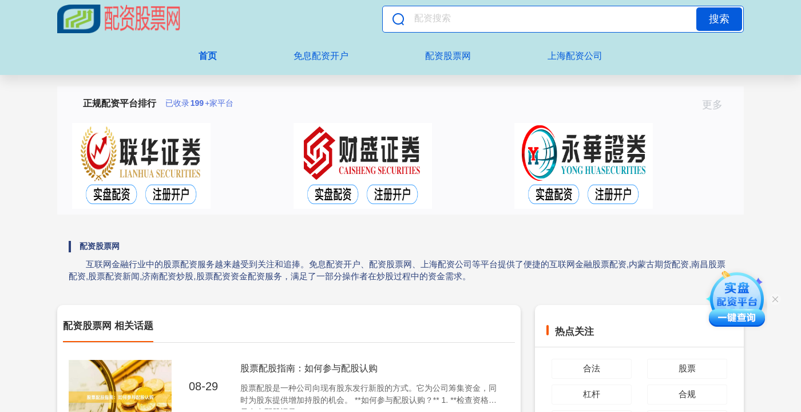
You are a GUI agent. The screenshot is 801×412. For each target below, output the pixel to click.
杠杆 (591, 394)
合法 (591, 368)
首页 (208, 56)
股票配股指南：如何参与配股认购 (309, 368)
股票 (687, 368)
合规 (687, 394)
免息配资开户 (321, 56)
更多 (717, 104)
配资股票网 (448, 56)
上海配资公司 (575, 56)
